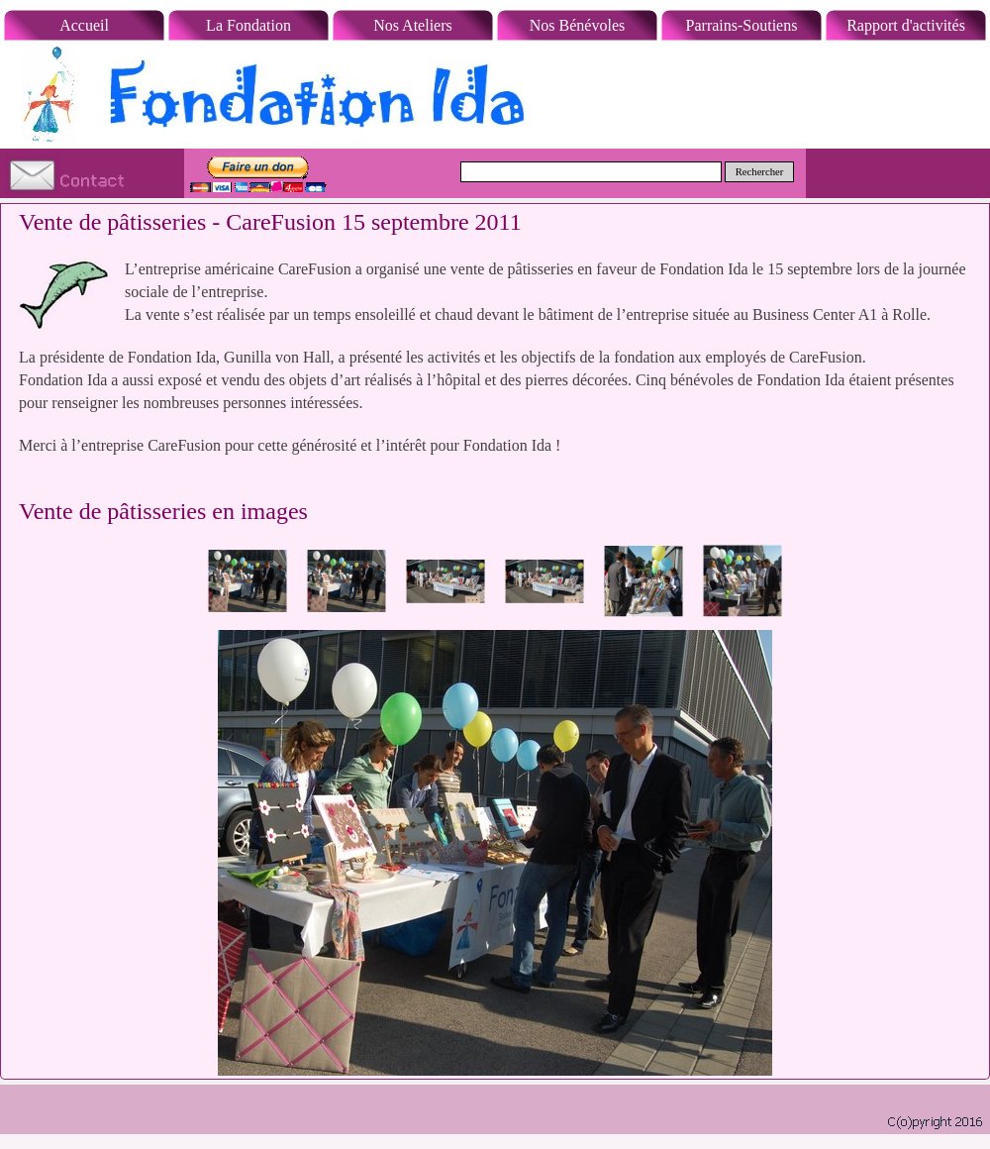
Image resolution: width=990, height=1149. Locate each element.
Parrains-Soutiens (742, 25)
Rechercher (760, 171)
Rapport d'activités (905, 25)
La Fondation (248, 25)
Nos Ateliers (412, 25)
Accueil (84, 25)
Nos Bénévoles (577, 25)
